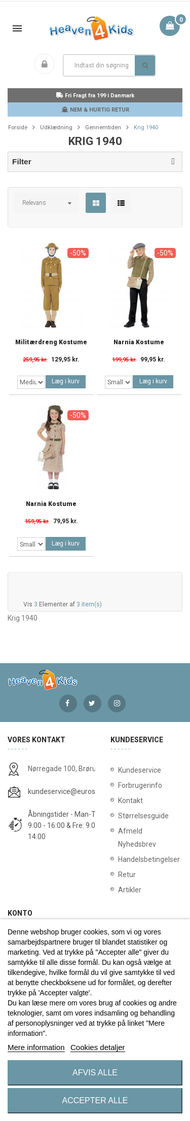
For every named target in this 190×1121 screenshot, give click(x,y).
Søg (145, 65)
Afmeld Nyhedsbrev (137, 837)
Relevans (34, 202)
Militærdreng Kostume (51, 342)
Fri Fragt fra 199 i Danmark (95, 95)
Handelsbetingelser (146, 859)
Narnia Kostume (138, 342)
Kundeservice (139, 770)
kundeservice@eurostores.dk (74, 791)
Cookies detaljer (97, 1047)
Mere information (36, 1047)
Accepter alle (95, 1100)
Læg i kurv (66, 381)
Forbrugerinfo (140, 785)
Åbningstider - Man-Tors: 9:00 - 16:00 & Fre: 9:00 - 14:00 (67, 825)
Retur (127, 875)
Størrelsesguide (143, 816)
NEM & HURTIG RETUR (95, 109)
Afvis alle (95, 1072)
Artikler (129, 890)
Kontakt (130, 801)
